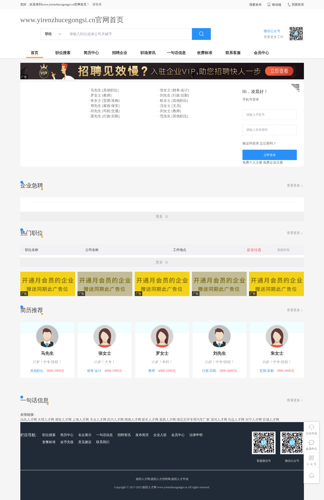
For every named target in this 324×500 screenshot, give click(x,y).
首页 (34, 53)
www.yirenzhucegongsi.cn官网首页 (72, 20)
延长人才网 (150, 419)
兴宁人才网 (253, 419)
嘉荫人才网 (167, 419)
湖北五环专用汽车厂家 (193, 419)
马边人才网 (236, 419)
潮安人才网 (63, 419)
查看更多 (295, 186)
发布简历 (142, 435)
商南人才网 (133, 419)
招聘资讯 (124, 435)
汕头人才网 (28, 419)
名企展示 (84, 435)
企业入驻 (160, 435)
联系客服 (233, 53)
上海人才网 (80, 419)
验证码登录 (250, 143)
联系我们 (102, 442)
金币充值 (66, 442)
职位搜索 (62, 53)
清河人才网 (219, 419)
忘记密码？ (268, 143)
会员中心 (261, 53)
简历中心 (91, 53)
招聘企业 (119, 53)
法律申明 (196, 435)
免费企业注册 (273, 162)
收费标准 (204, 53)
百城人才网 (271, 419)
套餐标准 (49, 442)
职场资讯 (148, 53)
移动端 (274, 4)
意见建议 (84, 442)
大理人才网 (46, 419)
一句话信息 (176, 53)
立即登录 (270, 155)
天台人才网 (98, 419)
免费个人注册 (252, 162)
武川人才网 (115, 419)
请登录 (97, 4)
